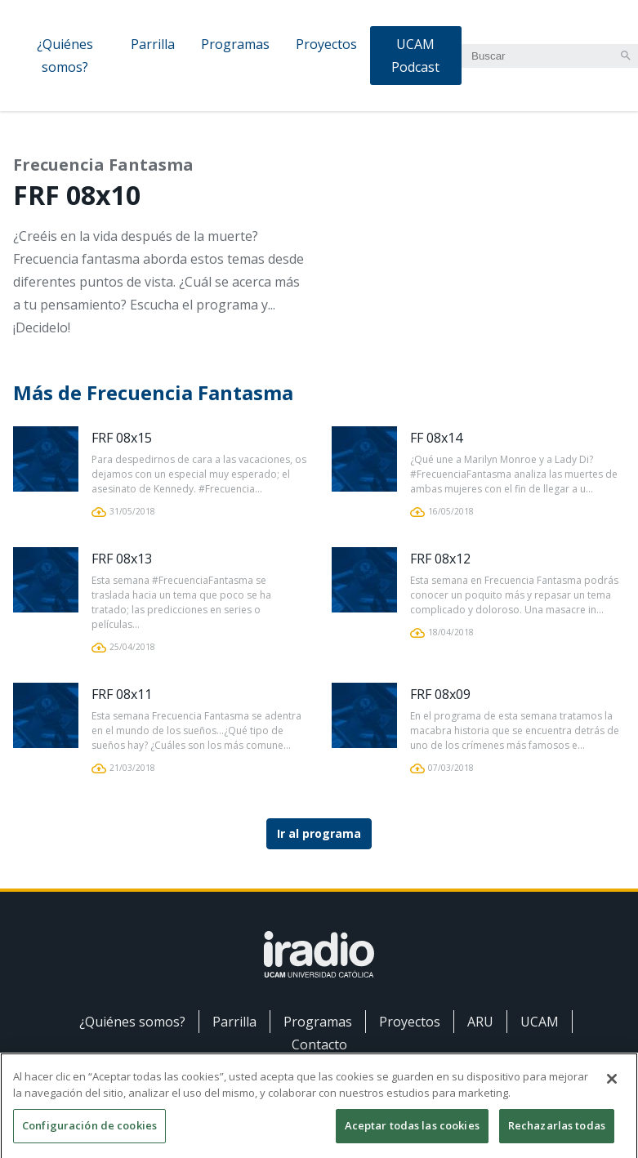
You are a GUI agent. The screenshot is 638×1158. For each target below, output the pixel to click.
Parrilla (153, 44)
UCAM (539, 1022)
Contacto (319, 1044)
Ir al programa (319, 833)
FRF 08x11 (121, 694)
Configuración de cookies (89, 1132)
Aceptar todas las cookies (412, 1132)
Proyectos (326, 44)
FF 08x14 (436, 438)
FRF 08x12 (440, 559)
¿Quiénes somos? (65, 55)
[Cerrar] (612, 1085)
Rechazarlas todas (556, 1132)
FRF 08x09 (440, 694)
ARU (480, 1022)
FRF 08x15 (121, 438)
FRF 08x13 (121, 559)
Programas (235, 44)
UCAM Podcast (415, 55)
